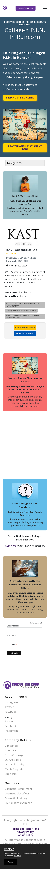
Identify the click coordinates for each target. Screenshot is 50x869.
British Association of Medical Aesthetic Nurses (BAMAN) (22, 304)
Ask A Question (25, 8)
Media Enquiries (15, 769)
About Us (10, 750)
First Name (12, 635)
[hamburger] (45, 8)
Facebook (10, 711)
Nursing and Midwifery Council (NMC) (21, 310)
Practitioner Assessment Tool (25, 148)
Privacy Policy (25, 832)
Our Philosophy (14, 764)
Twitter (9, 707)
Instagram (11, 702)
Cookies (9, 849)
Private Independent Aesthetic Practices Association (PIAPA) (22, 316)
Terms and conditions (25, 828)
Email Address (13, 626)
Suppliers (11, 774)
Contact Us (11, 745)
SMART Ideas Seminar (18, 803)
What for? (17, 856)
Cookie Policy (25, 835)
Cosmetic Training (16, 798)
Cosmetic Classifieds (17, 793)
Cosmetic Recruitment (18, 789)
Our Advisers (13, 760)
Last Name (12, 644)
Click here (10, 545)
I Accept (10, 862)
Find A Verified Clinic (20, 97)
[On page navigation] (25, 163)
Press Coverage (14, 755)
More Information (25, 333)
